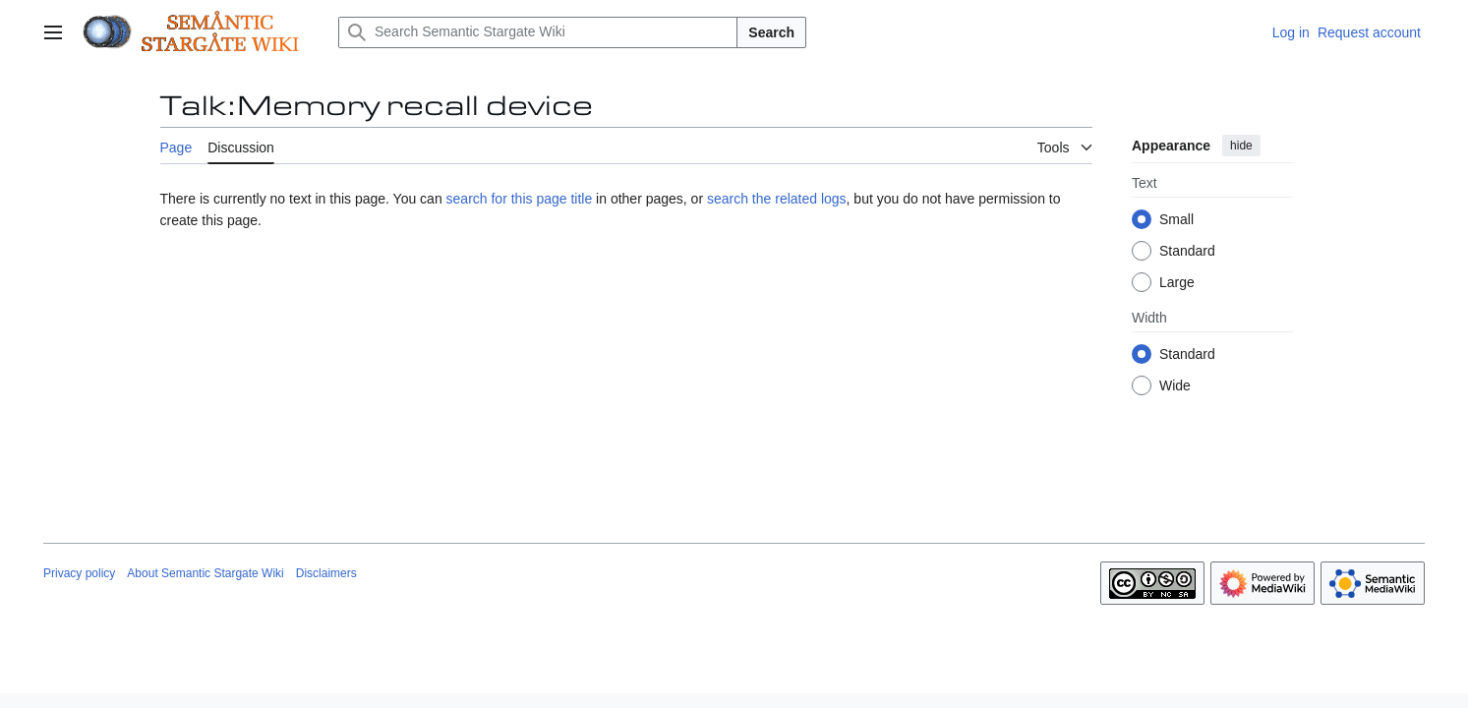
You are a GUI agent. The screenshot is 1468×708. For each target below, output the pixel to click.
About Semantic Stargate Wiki (205, 573)
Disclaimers (326, 573)
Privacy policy (79, 573)
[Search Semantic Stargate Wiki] (537, 32)
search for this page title (519, 198)
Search (771, 32)
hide (1241, 145)
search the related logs (777, 198)
